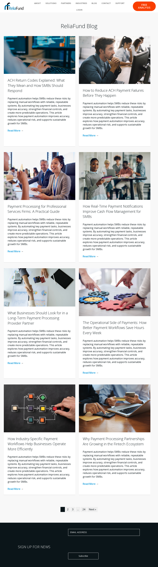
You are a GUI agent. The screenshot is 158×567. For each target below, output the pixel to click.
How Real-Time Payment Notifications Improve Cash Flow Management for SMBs (113, 211)
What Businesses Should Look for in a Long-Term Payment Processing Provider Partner (38, 318)
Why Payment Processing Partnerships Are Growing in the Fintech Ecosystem (113, 441)
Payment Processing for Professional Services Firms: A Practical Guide (37, 209)
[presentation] (91, 544)
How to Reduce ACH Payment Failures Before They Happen (113, 93)
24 (83, 509)
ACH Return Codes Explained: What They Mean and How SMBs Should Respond (36, 85)
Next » (92, 509)
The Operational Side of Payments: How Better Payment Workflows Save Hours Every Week (114, 327)
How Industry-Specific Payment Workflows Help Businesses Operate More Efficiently (37, 443)
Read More (15, 130)
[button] (144, 6)
